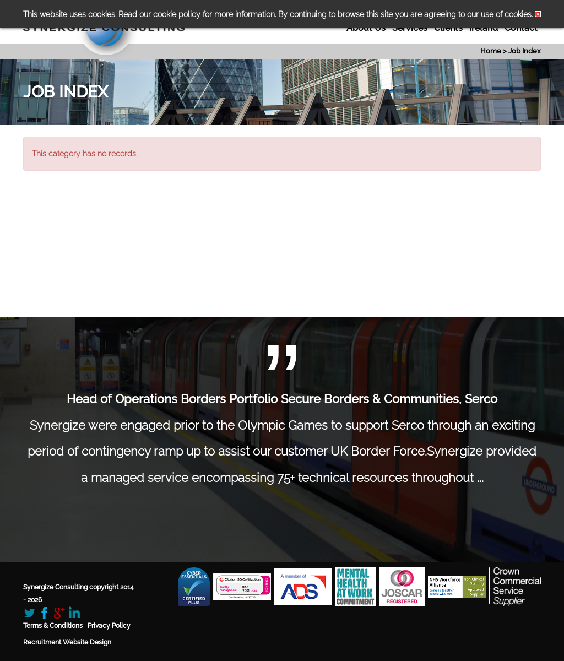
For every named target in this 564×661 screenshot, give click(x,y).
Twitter (29, 612)
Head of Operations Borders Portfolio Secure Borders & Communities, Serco (282, 399)
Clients (448, 28)
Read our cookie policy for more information (196, 14)
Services (409, 28)
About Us (366, 28)
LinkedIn (74, 612)
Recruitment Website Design (67, 642)
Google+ (59, 612)
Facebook (44, 612)
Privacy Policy (109, 626)
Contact (521, 28)
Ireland (483, 28)
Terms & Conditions (53, 626)
